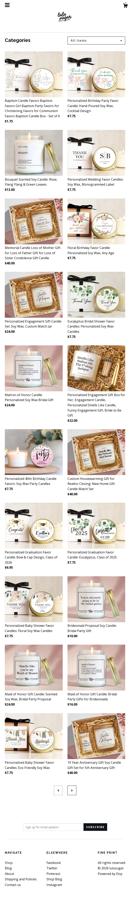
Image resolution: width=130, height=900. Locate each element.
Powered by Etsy (110, 874)
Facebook (53, 863)
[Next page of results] (72, 790)
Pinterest (53, 874)
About (9, 874)
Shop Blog (54, 879)
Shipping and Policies (21, 879)
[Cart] (125, 6)
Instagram (54, 885)
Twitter (51, 868)
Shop (9, 863)
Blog (8, 868)
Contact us (13, 885)
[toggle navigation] (7, 5)
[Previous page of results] (58, 790)
